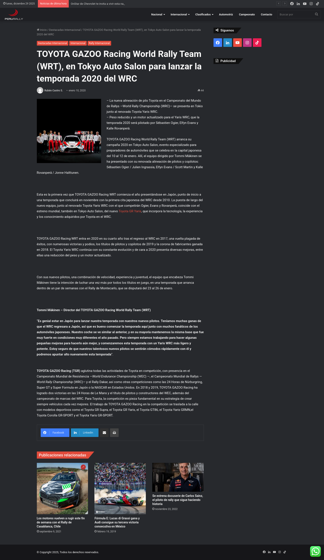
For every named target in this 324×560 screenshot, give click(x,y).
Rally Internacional (99, 43)
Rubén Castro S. (53, 90)
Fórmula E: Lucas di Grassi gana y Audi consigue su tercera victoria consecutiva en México (117, 522)
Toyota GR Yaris (130, 211)
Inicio (42, 29)
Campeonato (247, 14)
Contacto (266, 14)
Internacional (179, 14)
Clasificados (203, 14)
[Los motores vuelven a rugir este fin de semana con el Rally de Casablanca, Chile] (62, 488)
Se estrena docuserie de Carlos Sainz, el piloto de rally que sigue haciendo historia (177, 500)
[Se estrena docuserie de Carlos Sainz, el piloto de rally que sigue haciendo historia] (178, 477)
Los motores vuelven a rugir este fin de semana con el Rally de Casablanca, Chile (61, 522)
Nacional (156, 14)
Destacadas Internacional (65, 29)
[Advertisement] (250, 98)
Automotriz (226, 14)
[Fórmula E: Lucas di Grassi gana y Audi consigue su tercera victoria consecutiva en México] (120, 488)
